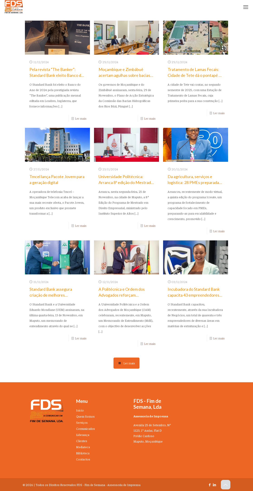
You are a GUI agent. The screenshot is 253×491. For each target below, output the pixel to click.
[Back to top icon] (225, 484)
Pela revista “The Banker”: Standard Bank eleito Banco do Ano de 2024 (56, 75)
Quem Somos (85, 416)
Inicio (80, 410)
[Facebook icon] (210, 484)
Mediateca (83, 447)
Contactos (83, 459)
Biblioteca (82, 453)
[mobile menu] (246, 7)
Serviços (82, 422)
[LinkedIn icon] (214, 484)
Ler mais (81, 118)
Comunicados (85, 428)
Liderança (82, 435)
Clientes (81, 441)
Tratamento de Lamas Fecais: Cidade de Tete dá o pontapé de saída (195, 75)
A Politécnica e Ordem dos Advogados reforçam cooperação (122, 295)
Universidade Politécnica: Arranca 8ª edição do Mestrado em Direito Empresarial (126, 182)
